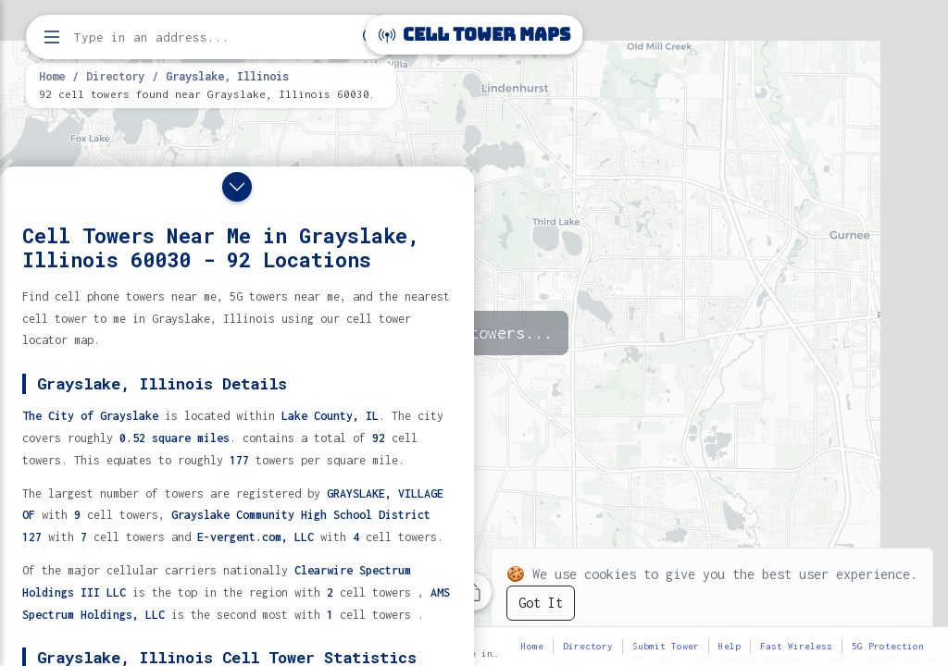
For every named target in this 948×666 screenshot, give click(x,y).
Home (52, 75)
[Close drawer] (237, 187)
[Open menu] (52, 37)
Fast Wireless (796, 646)
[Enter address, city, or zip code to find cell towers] (213, 37)
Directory (115, 75)
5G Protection (888, 646)
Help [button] (729, 646)
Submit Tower (665, 646)
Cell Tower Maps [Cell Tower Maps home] (474, 34)
